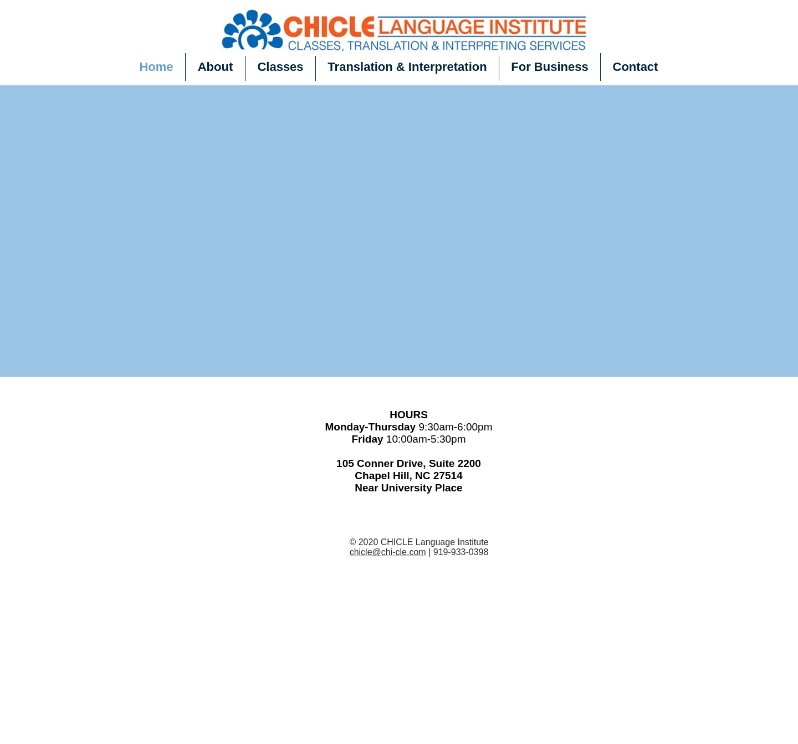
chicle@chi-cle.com (388, 552)
